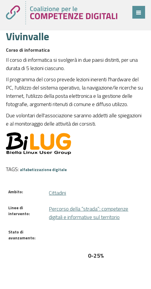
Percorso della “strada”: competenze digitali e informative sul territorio (88, 213)
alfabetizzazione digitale (43, 170)
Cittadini (57, 193)
